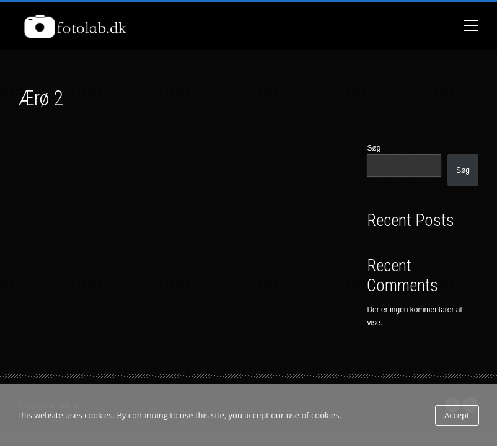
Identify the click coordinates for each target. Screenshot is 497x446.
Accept (457, 415)
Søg (373, 148)
